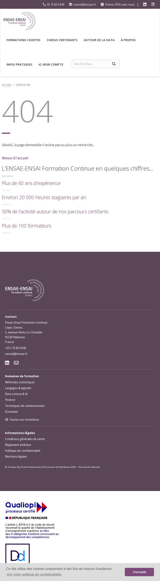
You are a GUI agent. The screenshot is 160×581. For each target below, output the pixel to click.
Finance (10, 400)
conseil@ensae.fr (82, 4)
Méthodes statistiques (20, 382)
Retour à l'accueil (15, 158)
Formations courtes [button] (23, 40)
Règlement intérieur (18, 445)
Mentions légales (16, 456)
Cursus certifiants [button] (62, 40)
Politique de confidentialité (22, 451)
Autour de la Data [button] (99, 40)
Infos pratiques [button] (19, 64)
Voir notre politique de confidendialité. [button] (34, 574)
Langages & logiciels (18, 388)
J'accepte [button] (139, 572)
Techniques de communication (25, 406)
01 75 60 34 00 (53, 4)
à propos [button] (128, 40)
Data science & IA (16, 394)
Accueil (7, 85)
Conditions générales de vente (25, 439)
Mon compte (51, 64)
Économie (11, 412)
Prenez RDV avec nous (118, 4)
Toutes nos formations (24, 420)
